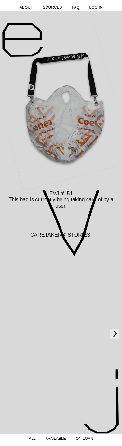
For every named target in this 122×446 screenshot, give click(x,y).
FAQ (75, 7)
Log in (96, 7)
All (32, 438)
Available (56, 438)
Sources (52, 7)
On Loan (84, 438)
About (26, 7)
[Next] (114, 334)
